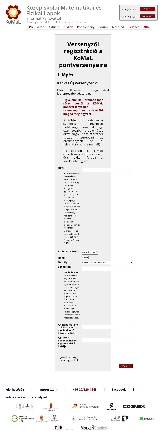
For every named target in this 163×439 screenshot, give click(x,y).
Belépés (147, 9)
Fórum (103, 27)
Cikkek (68, 27)
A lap (40, 27)
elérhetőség (15, 389)
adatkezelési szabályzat (26, 397)
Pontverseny (85, 27)
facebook (119, 389)
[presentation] (107, 355)
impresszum (48, 389)
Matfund (118, 27)
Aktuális (54, 27)
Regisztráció (147, 16)
